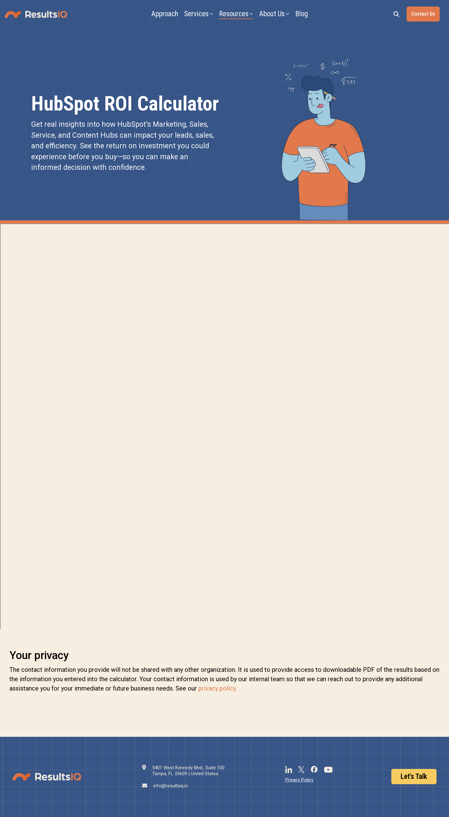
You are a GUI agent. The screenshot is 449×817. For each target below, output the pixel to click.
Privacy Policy (299, 780)
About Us (274, 14)
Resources (236, 14)
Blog (301, 14)
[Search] (396, 14)
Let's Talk (414, 776)
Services (198, 14)
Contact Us (423, 14)
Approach (164, 14)
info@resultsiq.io (170, 786)
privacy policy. (217, 688)
